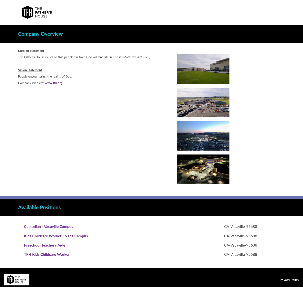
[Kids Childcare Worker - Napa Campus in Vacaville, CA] (56, 236)
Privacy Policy (289, 280)
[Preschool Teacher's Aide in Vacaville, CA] (44, 245)
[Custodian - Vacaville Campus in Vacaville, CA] (48, 226)
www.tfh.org (53, 83)
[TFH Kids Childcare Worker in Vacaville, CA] (47, 254)
